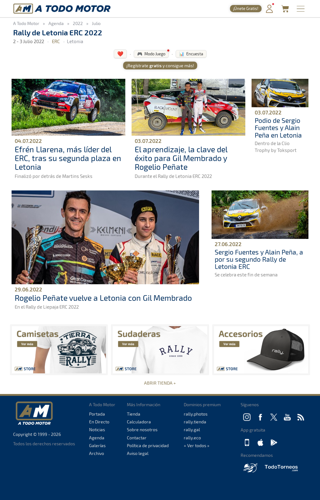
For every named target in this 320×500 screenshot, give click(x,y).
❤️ (120, 54)
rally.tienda (195, 421)
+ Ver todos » (196, 445)
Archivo (96, 453)
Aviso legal (137, 453)
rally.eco (192, 437)
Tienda (133, 414)
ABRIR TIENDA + (160, 383)
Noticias (97, 429)
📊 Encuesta (191, 53)
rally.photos (196, 414)
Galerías (97, 445)
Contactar (137, 437)
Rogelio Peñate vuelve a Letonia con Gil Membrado (103, 297)
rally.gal (192, 429)
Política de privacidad (148, 445)
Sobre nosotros (142, 429)
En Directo (99, 421)
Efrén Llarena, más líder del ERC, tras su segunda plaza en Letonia (68, 157)
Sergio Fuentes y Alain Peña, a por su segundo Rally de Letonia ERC (259, 259)
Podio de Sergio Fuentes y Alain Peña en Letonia (278, 127)
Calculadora (139, 421)
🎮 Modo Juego (151, 53)
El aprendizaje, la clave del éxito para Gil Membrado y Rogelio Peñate (181, 157)
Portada (97, 414)
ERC (56, 41)
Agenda (96, 437)
